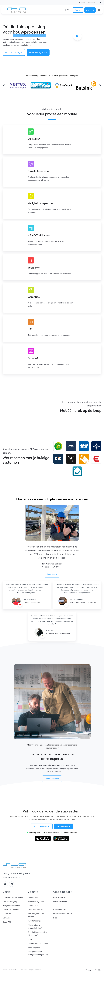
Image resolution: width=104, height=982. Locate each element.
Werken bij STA (59, 909)
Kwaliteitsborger (34, 921)
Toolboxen (7, 914)
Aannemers (33, 897)
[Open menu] (99, 10)
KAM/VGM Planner (11, 909)
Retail (30, 939)
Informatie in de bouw (62, 914)
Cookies (98, 970)
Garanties (7, 918)
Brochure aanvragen (13, 52)
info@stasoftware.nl (61, 901)
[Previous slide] (4, 85)
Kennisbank (52, 574)
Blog (55, 918)
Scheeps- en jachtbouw (38, 943)
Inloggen (91, 3)
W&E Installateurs (35, 909)
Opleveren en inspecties (13, 897)
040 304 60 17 (59, 897)
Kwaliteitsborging (10, 901)
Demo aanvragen (52, 779)
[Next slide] (100, 85)
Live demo (90, 10)
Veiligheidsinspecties (11, 905)
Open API (7, 922)
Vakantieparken (34, 947)
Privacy (88, 970)
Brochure (78, 10)
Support (82, 3)
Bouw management (36, 901)
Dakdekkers (33, 905)
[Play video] (77, 36)
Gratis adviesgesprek (38, 52)
